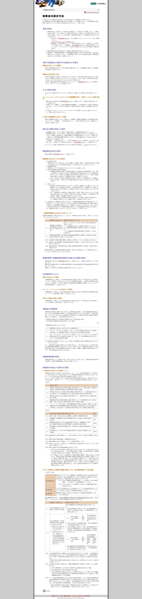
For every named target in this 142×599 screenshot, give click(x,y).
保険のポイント (55, 595)
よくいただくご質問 (76, 595)
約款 (62, 595)
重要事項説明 (67, 595)
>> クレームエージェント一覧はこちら (62, 41)
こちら (86, 144)
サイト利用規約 (86, 595)
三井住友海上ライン (64, 38)
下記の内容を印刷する (92, 12)
